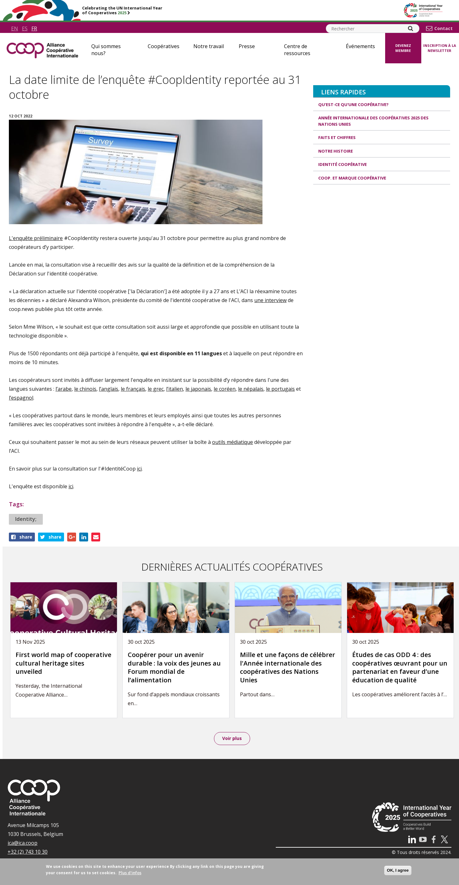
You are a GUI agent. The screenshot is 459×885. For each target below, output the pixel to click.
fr (34, 28)
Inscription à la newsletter (439, 48)
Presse (247, 46)
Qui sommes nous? (106, 50)
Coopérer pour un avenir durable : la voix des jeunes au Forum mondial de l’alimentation (174, 667)
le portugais (280, 388)
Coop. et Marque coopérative (352, 178)
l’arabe (63, 388)
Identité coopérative (342, 164)
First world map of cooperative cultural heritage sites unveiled (63, 663)
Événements (360, 46)
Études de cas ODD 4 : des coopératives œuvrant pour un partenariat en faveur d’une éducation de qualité (399, 667)
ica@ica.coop (22, 843)
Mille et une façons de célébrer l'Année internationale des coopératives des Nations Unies (287, 667)
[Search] (410, 28)
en (14, 28)
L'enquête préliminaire (36, 238)
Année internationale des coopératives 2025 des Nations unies (373, 121)
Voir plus (232, 739)
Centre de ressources (297, 50)
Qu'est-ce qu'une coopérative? (353, 104)
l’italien (174, 388)
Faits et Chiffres (337, 137)
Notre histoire (335, 151)
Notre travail (208, 46)
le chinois (85, 388)
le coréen (225, 388)
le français (133, 388)
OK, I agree (398, 870)
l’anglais (108, 388)
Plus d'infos (130, 873)
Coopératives (163, 46)
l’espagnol (21, 397)
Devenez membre (403, 48)
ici (139, 468)
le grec (156, 388)
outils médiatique (232, 442)
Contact (443, 28)
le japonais (198, 388)
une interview (270, 300)
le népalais (250, 388)
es (25, 28)
